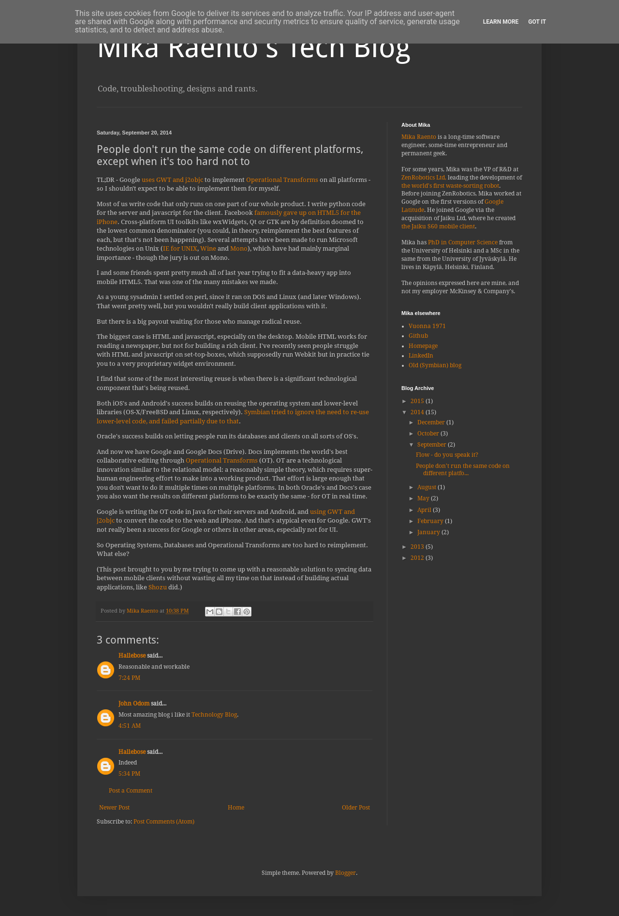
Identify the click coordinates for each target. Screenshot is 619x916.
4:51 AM (129, 725)
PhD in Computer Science (463, 242)
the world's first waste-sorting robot (450, 185)
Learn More (501, 21)
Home (236, 807)
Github (418, 335)
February (431, 521)
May (424, 498)
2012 (418, 558)
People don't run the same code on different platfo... (463, 469)
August (427, 487)
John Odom (133, 703)
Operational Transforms (282, 179)
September (432, 444)
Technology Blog (214, 714)
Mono (239, 248)
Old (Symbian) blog (435, 365)
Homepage (423, 346)
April (425, 510)
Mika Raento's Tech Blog (254, 47)
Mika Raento (418, 137)
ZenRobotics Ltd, (423, 177)
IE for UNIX (180, 248)
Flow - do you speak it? (447, 454)
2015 (418, 401)
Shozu (157, 587)
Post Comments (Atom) (163, 821)
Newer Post (114, 807)
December (431, 422)
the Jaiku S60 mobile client (438, 226)
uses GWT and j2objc (172, 179)
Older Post (356, 807)
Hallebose (132, 655)
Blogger (345, 873)
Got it (537, 21)
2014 (418, 412)
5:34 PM (129, 773)
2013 (418, 546)
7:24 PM (129, 678)
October (429, 433)
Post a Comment (130, 790)
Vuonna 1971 (427, 326)
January (429, 532)
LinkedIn (421, 355)
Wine (208, 248)
